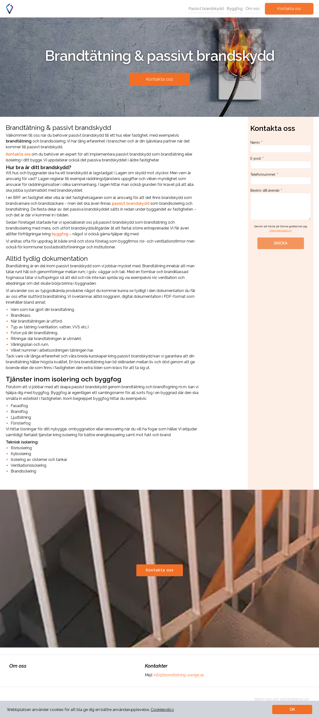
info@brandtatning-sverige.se (178, 675)
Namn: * (280, 147)
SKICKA (280, 243)
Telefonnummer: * (280, 179)
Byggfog (235, 8)
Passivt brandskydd (206, 8)
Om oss (252, 8)
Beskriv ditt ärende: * (280, 204)
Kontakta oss (289, 8)
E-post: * (280, 163)
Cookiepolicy (162, 709)
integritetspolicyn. (280, 230)
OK (292, 709)
